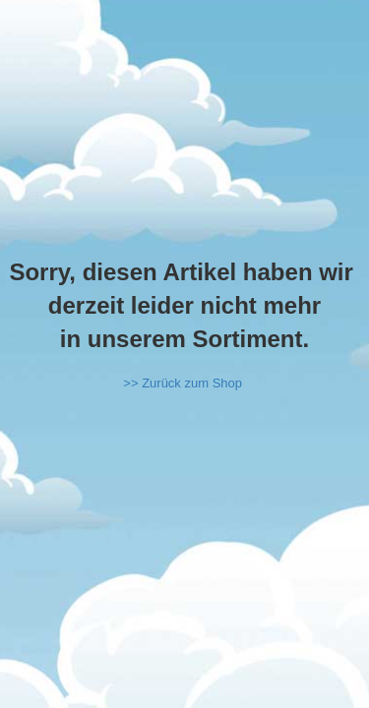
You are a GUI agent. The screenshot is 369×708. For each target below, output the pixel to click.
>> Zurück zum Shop (182, 383)
